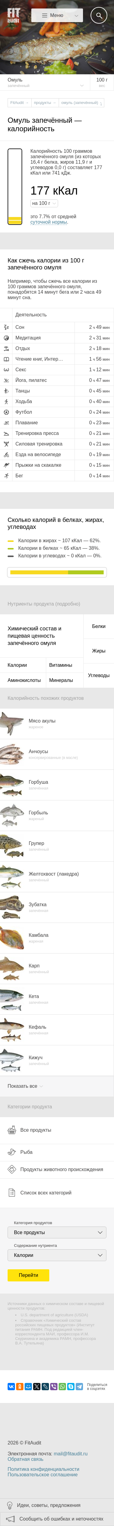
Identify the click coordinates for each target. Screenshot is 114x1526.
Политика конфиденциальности (43, 1469)
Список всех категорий (39, 1192)
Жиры (98, 650)
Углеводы (99, 675)
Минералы (61, 680)
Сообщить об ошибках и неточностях (61, 1518)
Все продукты (29, 1130)
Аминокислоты (24, 680)
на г (42, 203)
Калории (17, 665)
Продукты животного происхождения (55, 1169)
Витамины (60, 665)
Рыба (20, 1152)
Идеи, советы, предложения (49, 1505)
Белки (98, 626)
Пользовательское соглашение (43, 1474)
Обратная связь (25, 1459)
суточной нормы (48, 222)
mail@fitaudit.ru (71, 1453)
